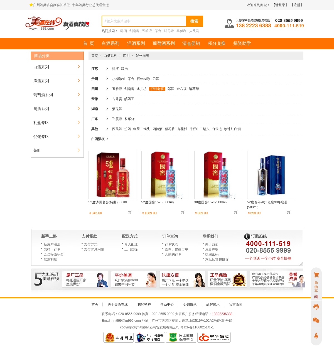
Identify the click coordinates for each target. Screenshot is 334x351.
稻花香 (170, 129)
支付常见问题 (94, 249)
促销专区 (41, 136)
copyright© (128, 327)
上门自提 (131, 249)
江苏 (94, 69)
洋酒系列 (136, 43)
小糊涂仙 (119, 79)
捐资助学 (242, 43)
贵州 (94, 79)
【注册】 (297, 5)
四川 (126, 56)
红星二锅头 (141, 129)
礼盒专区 (41, 122)
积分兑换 (217, 43)
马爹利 (181, 31)
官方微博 (235, 304)
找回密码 (211, 254)
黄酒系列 (41, 108)
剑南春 (134, 31)
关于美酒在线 (118, 304)
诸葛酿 (194, 89)
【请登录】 (280, 5)
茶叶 (37, 150)
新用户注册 (52, 244)
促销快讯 (190, 304)
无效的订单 (173, 254)
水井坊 (142, 89)
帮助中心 (167, 304)
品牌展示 (213, 304)
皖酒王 (129, 99)
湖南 (94, 109)
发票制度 (50, 259)
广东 (94, 119)
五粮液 (147, 31)
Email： (108, 321)
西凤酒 (117, 129)
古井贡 (117, 99)
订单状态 (171, 244)
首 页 (88, 43)
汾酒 (127, 129)
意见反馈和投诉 (217, 259)
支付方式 (90, 244)
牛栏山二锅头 (200, 129)
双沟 (124, 69)
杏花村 (182, 129)
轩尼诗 (169, 31)
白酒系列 (110, 43)
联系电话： (110, 314)
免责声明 (211, 249)
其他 (94, 129)
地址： (147, 321)
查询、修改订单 (176, 249)
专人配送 (131, 244)
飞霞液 (117, 119)
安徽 (94, 99)
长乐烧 (129, 119)
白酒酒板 (98, 139)
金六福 (181, 89)
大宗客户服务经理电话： (193, 314)
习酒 (156, 79)
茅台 (158, 31)
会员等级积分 (54, 254)
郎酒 (123, 31)
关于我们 (211, 244)
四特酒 (158, 129)
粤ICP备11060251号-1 (197, 327)
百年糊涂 (143, 79)
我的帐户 (144, 304)
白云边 (217, 129)
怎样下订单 (52, 249)
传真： (147, 314)
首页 (94, 56)
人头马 (194, 31)
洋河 (115, 69)
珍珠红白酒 (232, 129)
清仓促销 (191, 43)
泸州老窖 (142, 56)
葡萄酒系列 (164, 43)
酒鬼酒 (117, 109)
